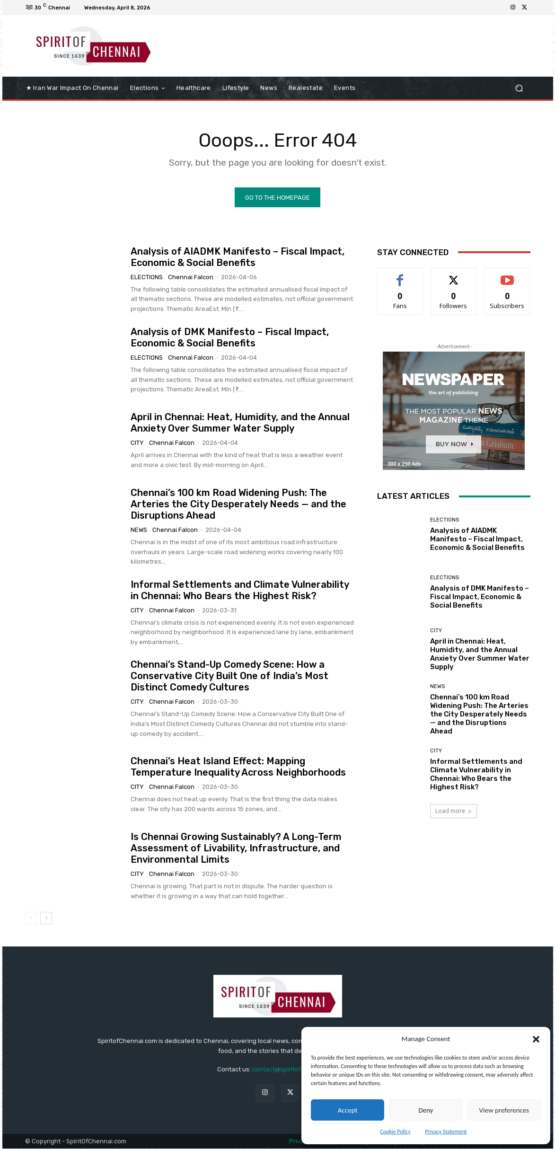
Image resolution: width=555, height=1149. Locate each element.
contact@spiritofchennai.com (295, 1069)
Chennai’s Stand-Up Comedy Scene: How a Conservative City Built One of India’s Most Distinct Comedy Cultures (229, 676)
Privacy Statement (446, 1131)
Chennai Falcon (190, 276)
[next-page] (46, 918)
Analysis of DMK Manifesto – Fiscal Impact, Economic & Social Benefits (230, 337)
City (137, 443)
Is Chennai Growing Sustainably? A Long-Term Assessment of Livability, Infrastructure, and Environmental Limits (236, 848)
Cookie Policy (395, 1131)
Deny (425, 1110)
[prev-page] (31, 918)
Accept (348, 1110)
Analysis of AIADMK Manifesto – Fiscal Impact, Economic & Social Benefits (237, 256)
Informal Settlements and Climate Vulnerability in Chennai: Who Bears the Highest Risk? (240, 589)
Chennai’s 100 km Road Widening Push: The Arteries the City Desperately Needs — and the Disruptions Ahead (238, 504)
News (139, 530)
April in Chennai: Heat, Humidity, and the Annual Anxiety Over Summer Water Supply (240, 422)
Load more (453, 811)
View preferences (504, 1110)
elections (147, 277)
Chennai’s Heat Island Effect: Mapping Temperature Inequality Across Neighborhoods (238, 766)
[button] (536, 1039)
